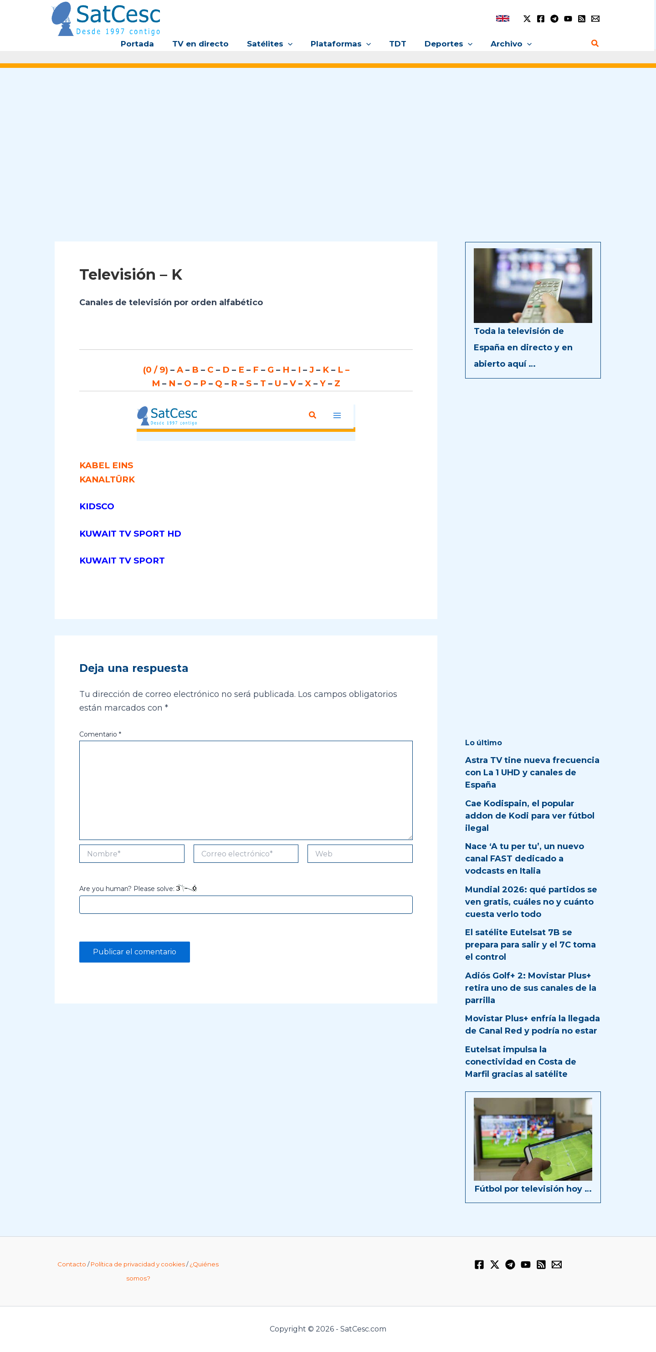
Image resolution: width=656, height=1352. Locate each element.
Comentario (100, 731)
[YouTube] (568, 19)
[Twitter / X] (527, 19)
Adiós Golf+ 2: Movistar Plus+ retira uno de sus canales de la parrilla (530, 988)
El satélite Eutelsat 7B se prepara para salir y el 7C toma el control (530, 944)
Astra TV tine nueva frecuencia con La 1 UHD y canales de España (532, 772)
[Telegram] (554, 19)
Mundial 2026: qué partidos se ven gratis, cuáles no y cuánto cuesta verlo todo (531, 902)
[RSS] (582, 19)
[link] (502, 18)
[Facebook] (541, 19)
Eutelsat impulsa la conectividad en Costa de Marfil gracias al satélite (520, 1062)
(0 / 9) (158, 369)
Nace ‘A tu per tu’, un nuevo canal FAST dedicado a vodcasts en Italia (524, 858)
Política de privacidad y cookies (138, 1264)
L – (341, 369)
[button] (290, 44)
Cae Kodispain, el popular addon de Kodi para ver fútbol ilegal (529, 816)
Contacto (71, 1264)
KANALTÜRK (105, 478)
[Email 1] (595, 19)
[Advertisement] (328, 145)
